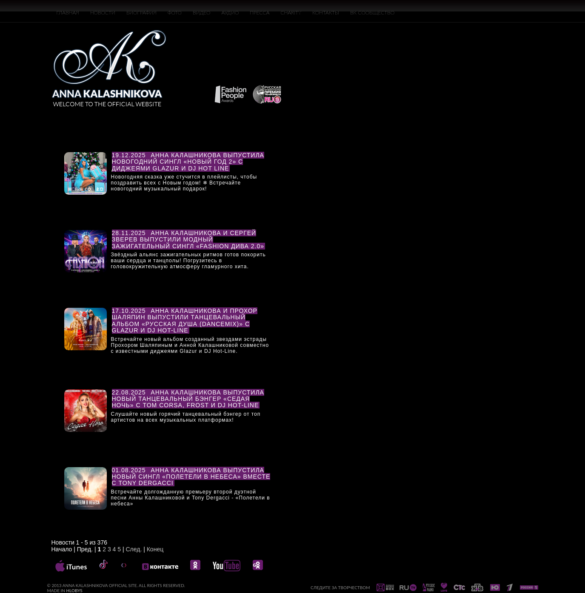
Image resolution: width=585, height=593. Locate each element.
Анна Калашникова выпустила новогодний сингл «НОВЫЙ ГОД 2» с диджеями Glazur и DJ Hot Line (188, 162)
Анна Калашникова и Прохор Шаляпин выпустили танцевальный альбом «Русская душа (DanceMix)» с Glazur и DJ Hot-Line (184, 320)
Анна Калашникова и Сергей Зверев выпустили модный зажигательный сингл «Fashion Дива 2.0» (188, 240)
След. (134, 549)
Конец (155, 549)
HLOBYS (74, 590)
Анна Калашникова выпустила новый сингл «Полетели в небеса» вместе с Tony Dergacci (191, 477)
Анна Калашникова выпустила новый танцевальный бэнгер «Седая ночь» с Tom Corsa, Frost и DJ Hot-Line (188, 399)
